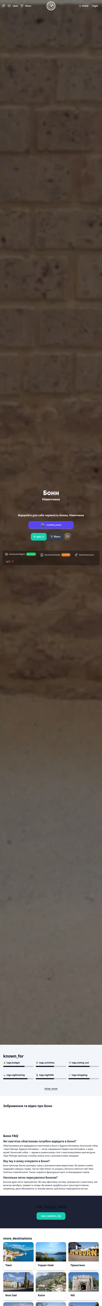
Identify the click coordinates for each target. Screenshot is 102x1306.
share (83, 5)
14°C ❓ (9, 561)
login (95, 5)
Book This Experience (25, 1188)
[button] (3, 6)
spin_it (39, 537)
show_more (51, 1088)
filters (55, 536)
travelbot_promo (53, 525)
